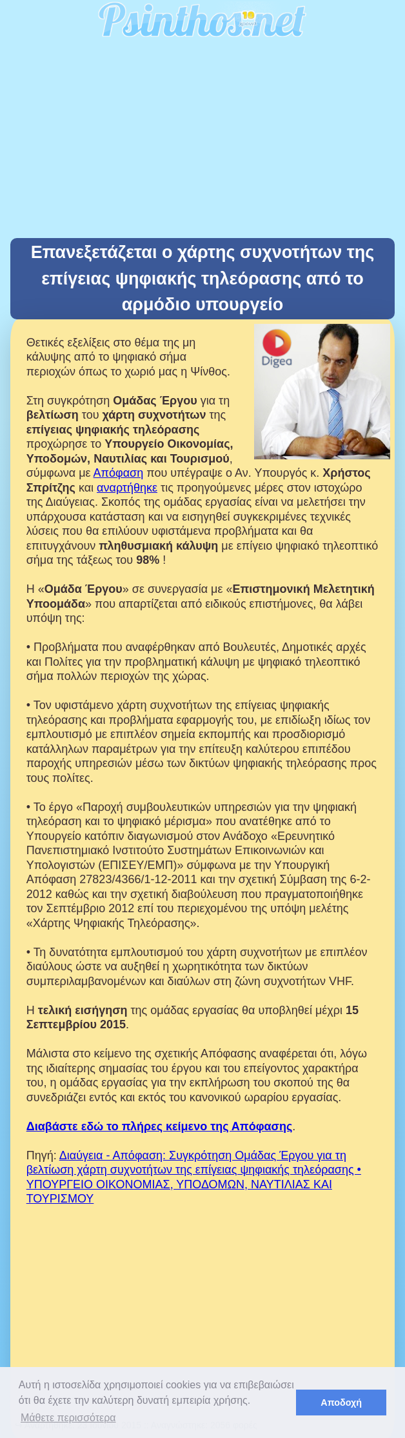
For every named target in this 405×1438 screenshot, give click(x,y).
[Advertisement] (202, 141)
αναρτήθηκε (127, 487)
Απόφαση (119, 472)
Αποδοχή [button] (341, 1402)
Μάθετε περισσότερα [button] (68, 1417)
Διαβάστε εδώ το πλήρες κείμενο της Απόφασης (159, 1126)
